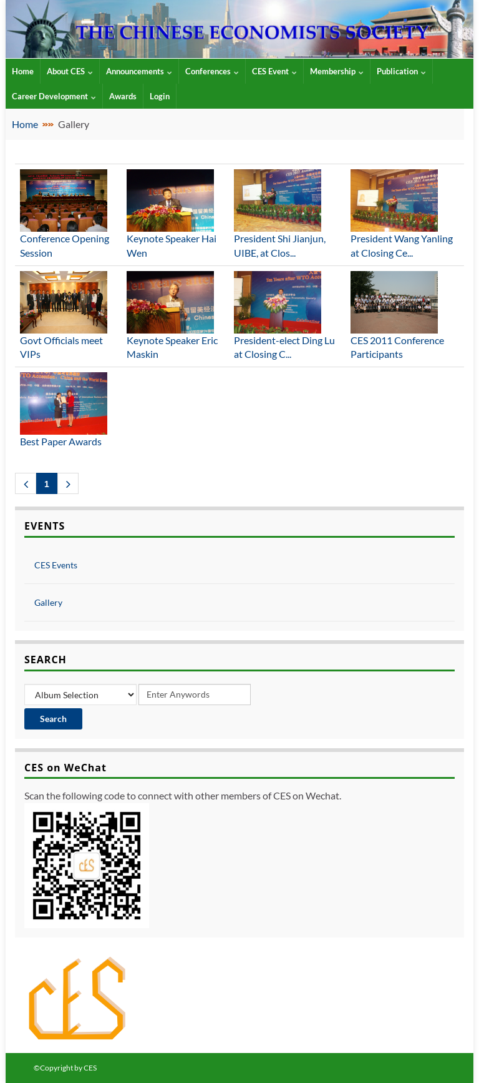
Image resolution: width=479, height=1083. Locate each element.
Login (160, 96)
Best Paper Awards (61, 441)
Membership (337, 71)
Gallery (48, 602)
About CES (70, 71)
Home (25, 124)
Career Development (54, 96)
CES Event (274, 71)
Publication (401, 71)
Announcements (139, 71)
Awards (123, 96)
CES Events (55, 565)
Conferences (212, 71)
